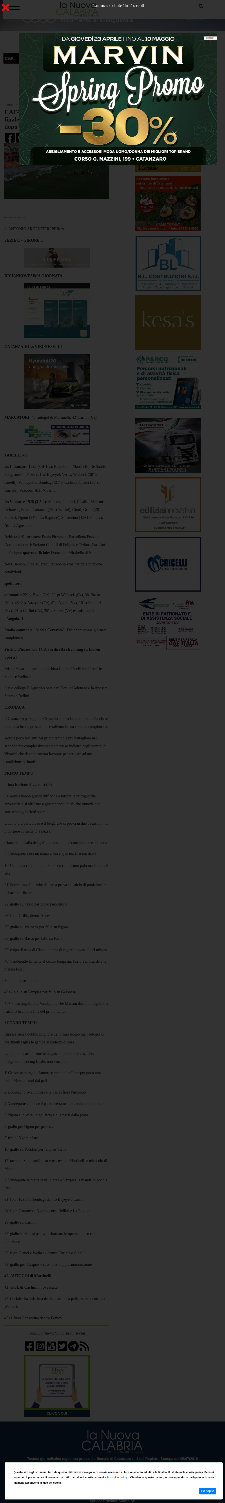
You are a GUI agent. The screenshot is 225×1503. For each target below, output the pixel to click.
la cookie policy (118, 1477)
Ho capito (207, 1491)
